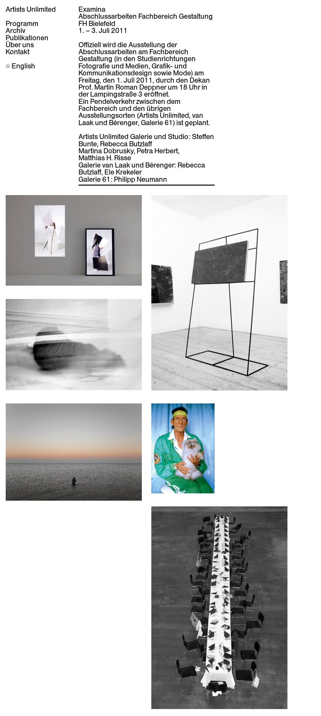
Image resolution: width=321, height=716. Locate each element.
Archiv (15, 30)
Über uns (20, 44)
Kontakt (17, 51)
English (23, 65)
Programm (22, 23)
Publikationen (27, 37)
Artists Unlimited (31, 9)
